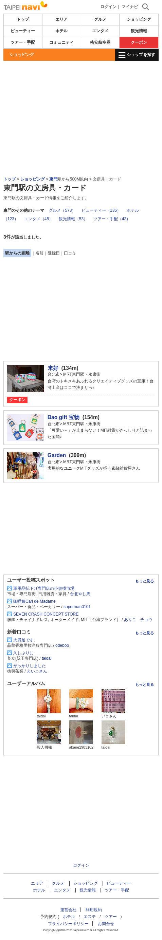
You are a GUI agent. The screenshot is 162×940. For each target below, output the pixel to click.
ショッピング (139, 19)
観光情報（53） (73, 219)
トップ (23, 19)
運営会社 (68, 909)
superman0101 (77, 606)
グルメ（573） (62, 210)
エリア (61, 19)
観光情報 (139, 31)
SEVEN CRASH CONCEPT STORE (45, 614)
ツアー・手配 (23, 42)
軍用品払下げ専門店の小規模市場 (43, 588)
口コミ (70, 253)
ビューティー (23, 31)
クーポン (139, 42)
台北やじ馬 (80, 593)
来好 (53, 368)
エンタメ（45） (38, 219)
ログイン (108, 6)
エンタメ (100, 31)
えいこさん (37, 671)
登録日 (54, 253)
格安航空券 (100, 42)
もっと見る (144, 581)
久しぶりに (23, 653)
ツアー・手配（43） (111, 219)
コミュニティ (61, 42)
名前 (39, 253)
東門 (53, 179)
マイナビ (130, 6)
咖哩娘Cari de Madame (34, 601)
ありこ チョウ (138, 619)
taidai (47, 658)
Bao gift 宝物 (63, 417)
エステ (90, 916)
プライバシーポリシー (68, 923)
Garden (57, 455)
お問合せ (106, 923)
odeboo (62, 645)
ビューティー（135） (101, 210)
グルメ (100, 19)
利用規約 (94, 909)
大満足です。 (25, 640)
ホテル (61, 31)
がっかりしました (29, 665)
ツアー (111, 916)
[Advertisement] (81, 81)
